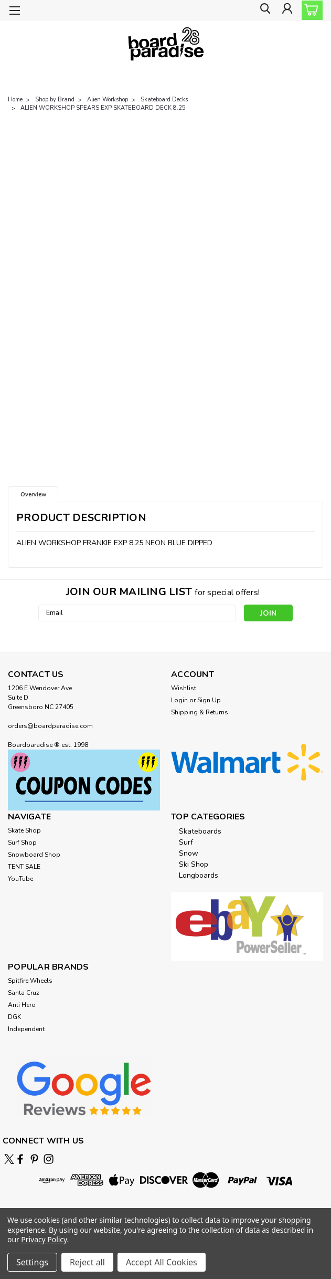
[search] (263, 11)
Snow (188, 853)
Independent (26, 1029)
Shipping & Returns (199, 712)
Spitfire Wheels (30, 980)
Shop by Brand (54, 99)
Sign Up (209, 700)
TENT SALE (24, 866)
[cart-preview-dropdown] (309, 10)
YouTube (20, 879)
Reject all (87, 1262)
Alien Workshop (107, 99)
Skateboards (200, 831)
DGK (14, 1017)
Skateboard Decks (164, 99)
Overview (33, 494)
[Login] (286, 11)
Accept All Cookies (161, 1262)
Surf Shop (22, 842)
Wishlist (183, 688)
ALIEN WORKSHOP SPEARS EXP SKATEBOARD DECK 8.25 (103, 108)
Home (15, 99)
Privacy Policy (44, 1239)
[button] (84, 780)
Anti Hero (22, 1005)
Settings (32, 1262)
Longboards (198, 875)
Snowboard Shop (34, 854)
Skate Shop (24, 830)
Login (179, 700)
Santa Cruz (23, 993)
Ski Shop (193, 864)
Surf (186, 842)
